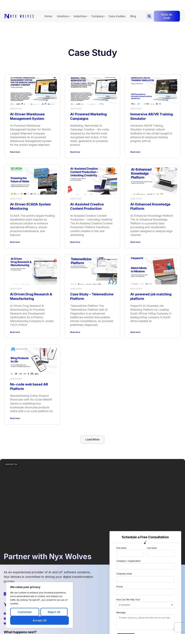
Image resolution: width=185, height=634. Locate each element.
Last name (152, 548)
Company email (124, 573)
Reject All (54, 612)
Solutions (63, 17)
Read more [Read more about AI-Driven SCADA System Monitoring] (15, 242)
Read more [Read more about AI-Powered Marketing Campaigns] (75, 152)
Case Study (16, 109)
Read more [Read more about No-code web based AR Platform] (15, 418)
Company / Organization (128, 561)
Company (97, 17)
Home (48, 17)
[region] (39, 605)
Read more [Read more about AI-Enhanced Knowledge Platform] (135, 242)
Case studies (116, 17)
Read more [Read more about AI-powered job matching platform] (135, 332)
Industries (80, 17)
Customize (25, 612)
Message (121, 612)
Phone (119, 586)
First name (121, 548)
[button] (149, 17)
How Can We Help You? (128, 599)
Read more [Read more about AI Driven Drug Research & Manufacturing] (15, 332)
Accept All (39, 620)
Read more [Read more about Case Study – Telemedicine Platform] (75, 332)
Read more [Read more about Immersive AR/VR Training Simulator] (135, 152)
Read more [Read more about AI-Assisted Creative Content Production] (75, 242)
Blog (133, 17)
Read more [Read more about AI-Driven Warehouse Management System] (15, 152)
